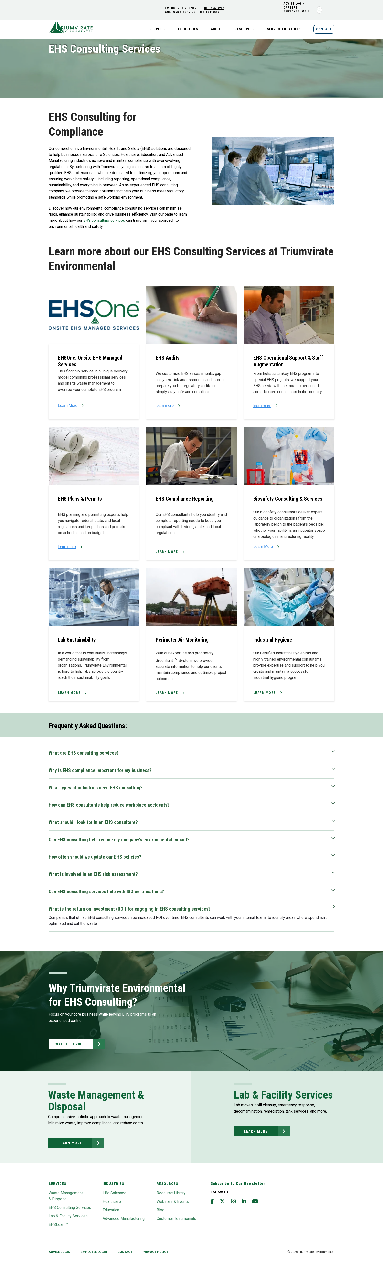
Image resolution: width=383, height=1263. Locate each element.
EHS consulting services (104, 220)
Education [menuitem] (111, 1210)
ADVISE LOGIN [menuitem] (294, 3)
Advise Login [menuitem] (59, 1251)
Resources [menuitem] (245, 29)
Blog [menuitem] (160, 1210)
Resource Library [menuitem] (171, 1193)
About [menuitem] (216, 29)
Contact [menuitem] (324, 29)
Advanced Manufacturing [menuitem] (124, 1218)
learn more (70, 1143)
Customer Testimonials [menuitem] (176, 1218)
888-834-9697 (209, 12)
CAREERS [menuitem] (291, 7)
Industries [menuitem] (188, 29)
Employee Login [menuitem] (297, 11)
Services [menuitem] (157, 29)
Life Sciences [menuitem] (114, 1193)
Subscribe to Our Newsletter (238, 1183)
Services (57, 1184)
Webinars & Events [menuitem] (173, 1201)
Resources (167, 1184)
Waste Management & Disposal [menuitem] (66, 1196)
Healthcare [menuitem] (112, 1201)
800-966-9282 (214, 8)
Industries (113, 1184)
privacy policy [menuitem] (155, 1251)
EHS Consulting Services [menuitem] (70, 1207)
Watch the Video (70, 1044)
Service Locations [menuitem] (284, 29)
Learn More (167, 552)
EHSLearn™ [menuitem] (58, 1224)
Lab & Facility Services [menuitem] (68, 1216)
